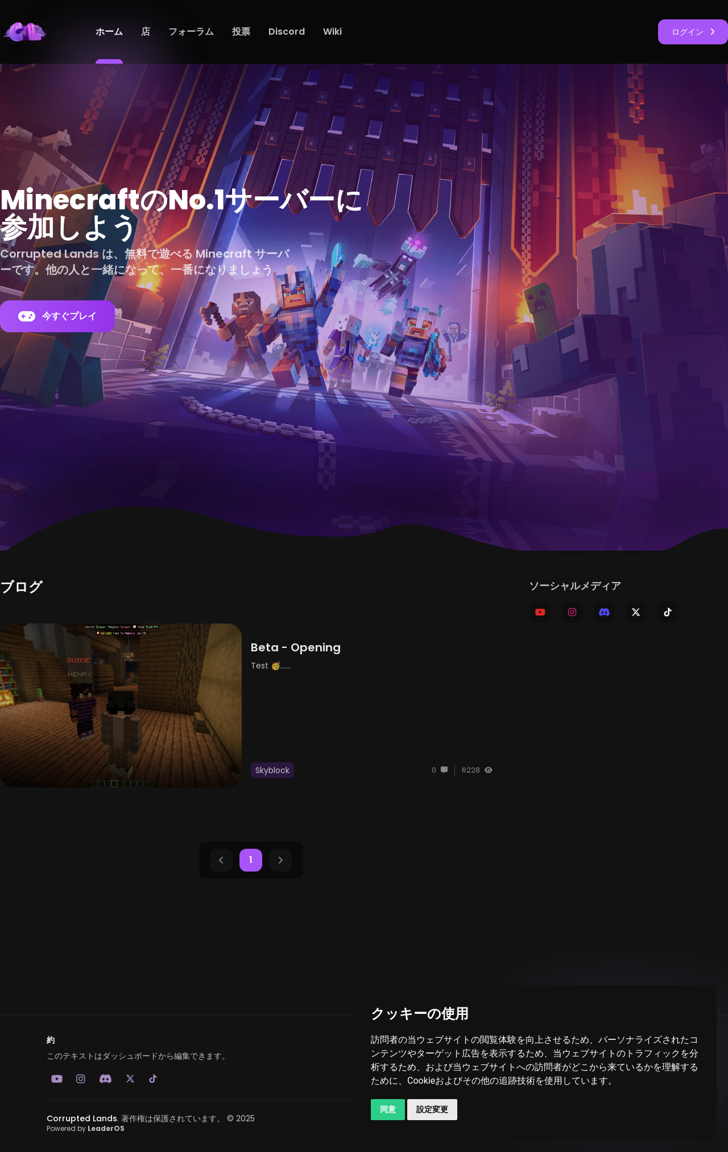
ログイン (693, 32)
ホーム (109, 31)
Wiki (332, 31)
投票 (241, 31)
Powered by (86, 1128)
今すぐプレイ (57, 316)
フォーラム (191, 31)
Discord (286, 31)
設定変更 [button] (432, 1109)
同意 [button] (388, 1109)
